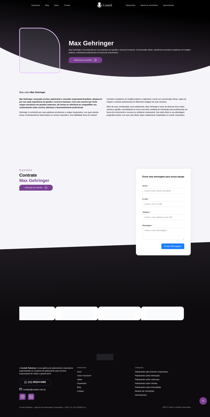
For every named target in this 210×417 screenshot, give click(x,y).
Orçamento (35, 5)
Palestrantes (130, 5)
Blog (47, 5)
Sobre (56, 5)
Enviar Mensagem (172, 246)
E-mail (145, 199)
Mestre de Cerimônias (149, 5)
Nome (144, 186)
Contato (67, 5)
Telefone (145, 212)
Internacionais (168, 5)
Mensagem (147, 225)
